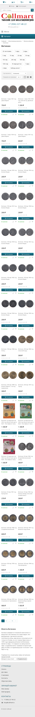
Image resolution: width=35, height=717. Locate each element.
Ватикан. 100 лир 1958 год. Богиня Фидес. (26, 207)
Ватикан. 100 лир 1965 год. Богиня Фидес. (26, 314)
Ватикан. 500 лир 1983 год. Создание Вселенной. (9, 528)
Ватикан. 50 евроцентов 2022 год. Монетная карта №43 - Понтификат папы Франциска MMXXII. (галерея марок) (9, 457)
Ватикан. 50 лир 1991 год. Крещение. (8, 492)
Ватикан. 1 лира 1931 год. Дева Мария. (8, 99)
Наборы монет (15, 68)
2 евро (5, 68)
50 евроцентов (16, 64)
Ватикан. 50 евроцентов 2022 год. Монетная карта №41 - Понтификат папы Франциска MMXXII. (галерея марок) (9, 422)
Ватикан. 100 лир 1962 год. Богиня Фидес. (9, 278)
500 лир (22, 60)
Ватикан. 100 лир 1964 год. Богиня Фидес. (9, 314)
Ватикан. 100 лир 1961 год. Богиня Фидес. (26, 242)
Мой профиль (5, 692)
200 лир (13, 60)
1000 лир (5, 64)
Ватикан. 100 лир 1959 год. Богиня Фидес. (9, 242)
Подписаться (22, 659)
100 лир (5, 60)
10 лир (12, 55)
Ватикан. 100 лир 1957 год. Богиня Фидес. (9, 207)
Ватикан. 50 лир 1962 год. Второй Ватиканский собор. (25, 457)
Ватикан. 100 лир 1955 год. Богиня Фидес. (9, 171)
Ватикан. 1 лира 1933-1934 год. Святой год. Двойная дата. (26, 100)
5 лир (4, 55)
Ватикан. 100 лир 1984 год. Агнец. (9, 350)
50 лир (27, 55)
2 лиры (25, 51)
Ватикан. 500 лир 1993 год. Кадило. (9, 564)
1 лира (17, 51)
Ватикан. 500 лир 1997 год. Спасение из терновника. (9, 600)
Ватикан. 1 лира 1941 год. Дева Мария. (25, 135)
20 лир (20, 55)
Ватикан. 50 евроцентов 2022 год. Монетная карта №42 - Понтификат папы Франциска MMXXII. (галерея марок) (26, 422)
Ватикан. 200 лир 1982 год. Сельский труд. (26, 350)
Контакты (4, 678)
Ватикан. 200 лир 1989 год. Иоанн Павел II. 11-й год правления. (9, 386)
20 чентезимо (7, 51)
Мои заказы (5, 689)
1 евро (27, 64)
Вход (11, 6)
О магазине (5, 675)
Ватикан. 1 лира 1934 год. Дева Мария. (8, 135)
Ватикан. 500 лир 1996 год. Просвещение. (26, 564)
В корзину (9, 111)
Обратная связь (6, 681)
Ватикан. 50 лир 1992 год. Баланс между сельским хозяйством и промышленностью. (25, 493)
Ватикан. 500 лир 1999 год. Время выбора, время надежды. (26, 600)
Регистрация (21, 6)
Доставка (4, 672)
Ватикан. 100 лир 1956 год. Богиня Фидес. (26, 171)
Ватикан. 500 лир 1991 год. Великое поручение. (26, 528)
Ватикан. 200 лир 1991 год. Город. (26, 385)
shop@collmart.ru (9, 702)
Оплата (3, 669)
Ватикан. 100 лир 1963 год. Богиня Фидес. (26, 278)
